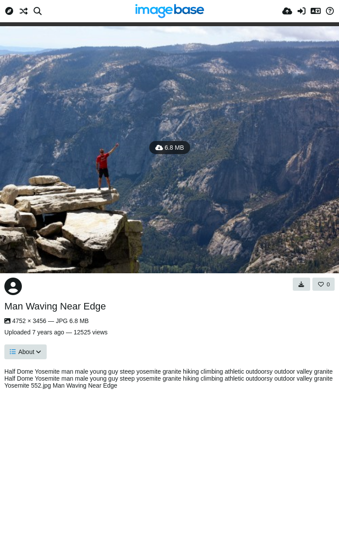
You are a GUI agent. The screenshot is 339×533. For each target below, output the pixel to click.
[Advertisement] (169, 459)
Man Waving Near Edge (55, 306)
